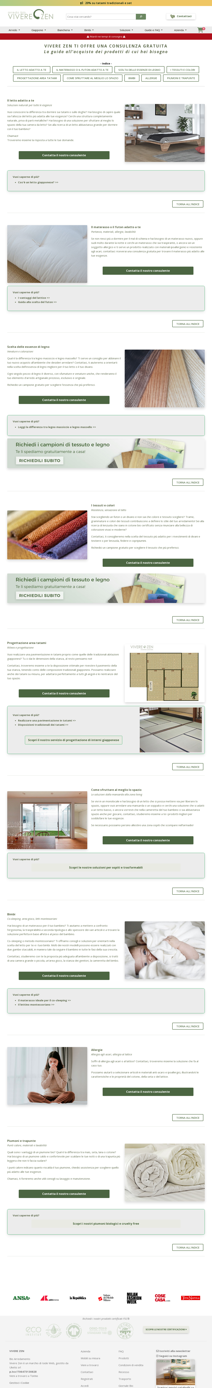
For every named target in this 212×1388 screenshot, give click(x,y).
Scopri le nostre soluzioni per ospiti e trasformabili (106, 857)
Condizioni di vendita (131, 1349)
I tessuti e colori (182, 71)
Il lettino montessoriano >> (36, 992)
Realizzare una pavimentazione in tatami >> (47, 714)
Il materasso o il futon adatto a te (82, 71)
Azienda (179, 30)
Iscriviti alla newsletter (173, 1335)
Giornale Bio (126, 1370)
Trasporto (125, 1363)
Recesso (124, 1356)
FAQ (121, 1336)
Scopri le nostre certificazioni (166, 1314)
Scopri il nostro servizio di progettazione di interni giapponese (73, 732)
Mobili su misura (90, 1343)
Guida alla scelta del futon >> (37, 301)
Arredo (13, 30)
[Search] (101, 17)
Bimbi (88, 30)
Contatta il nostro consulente (64, 155)
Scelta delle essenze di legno (139, 71)
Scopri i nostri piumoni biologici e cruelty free (106, 1208)
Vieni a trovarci (90, 1349)
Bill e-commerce (122, 1385)
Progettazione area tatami (37, 80)
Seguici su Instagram (171, 1340)
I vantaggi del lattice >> (34, 296)
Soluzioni (125, 30)
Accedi (85, 1370)
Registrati (87, 1363)
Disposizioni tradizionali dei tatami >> (43, 718)
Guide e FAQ (153, 30)
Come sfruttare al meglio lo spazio (92, 80)
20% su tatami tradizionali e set (106, 3)
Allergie (151, 80)
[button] (141, 17)
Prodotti (124, 1343)
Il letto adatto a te (31, 71)
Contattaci (87, 1356)
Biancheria (63, 30)
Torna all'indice (187, 204)
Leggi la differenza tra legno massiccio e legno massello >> (57, 424)
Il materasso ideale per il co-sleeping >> (44, 988)
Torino (34, 1360)
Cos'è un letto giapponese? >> (38, 182)
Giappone (37, 30)
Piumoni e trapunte (181, 80)
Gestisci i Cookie (19, 1367)
